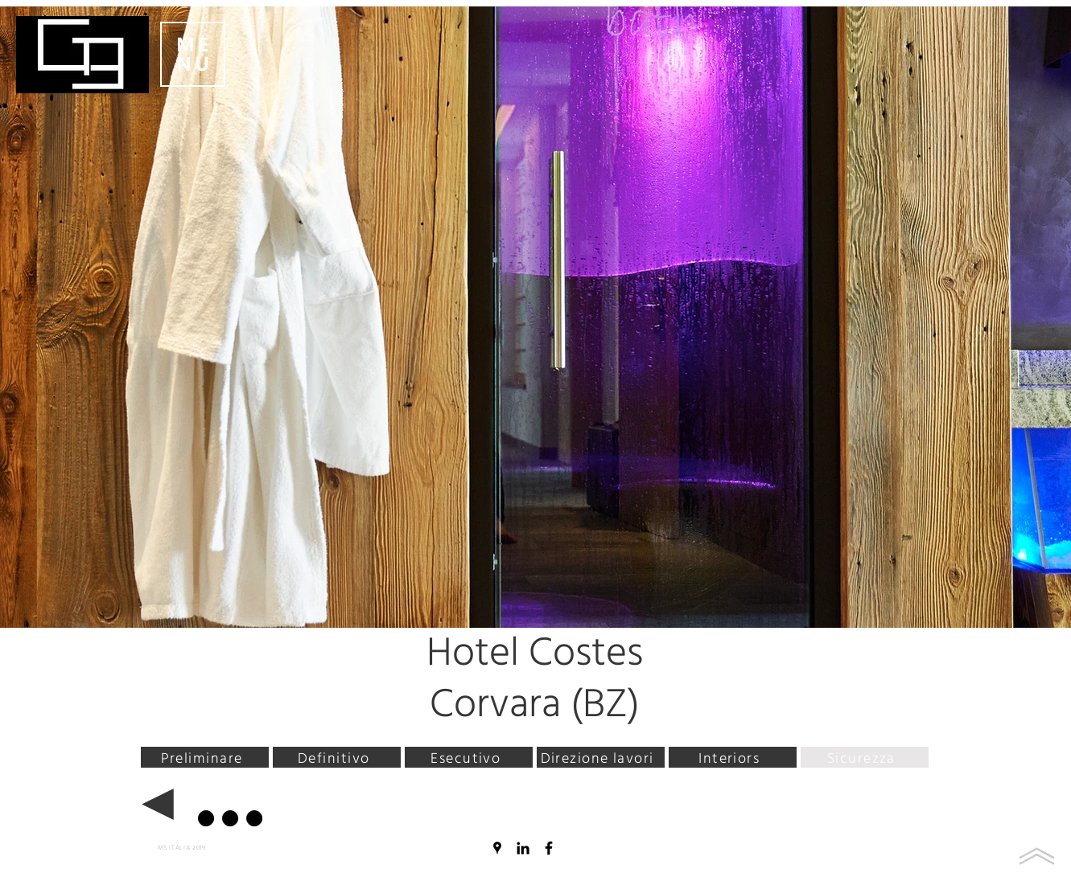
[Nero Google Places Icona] (497, 848)
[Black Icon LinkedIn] (523, 848)
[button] (192, 54)
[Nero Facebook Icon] (549, 848)
